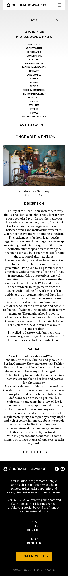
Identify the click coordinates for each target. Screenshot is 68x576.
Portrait (34, 97)
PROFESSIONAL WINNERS (34, 37)
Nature (34, 78)
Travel (34, 112)
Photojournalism (34, 90)
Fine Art (34, 71)
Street (34, 109)
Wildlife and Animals (34, 116)
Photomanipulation (34, 93)
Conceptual (34, 55)
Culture (34, 59)
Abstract (34, 44)
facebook (57, 469)
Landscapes (34, 74)
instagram (62, 469)
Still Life (34, 105)
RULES (34, 526)
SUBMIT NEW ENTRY (34, 556)
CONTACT (34, 530)
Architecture (34, 48)
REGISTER (34, 543)
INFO (34, 522)
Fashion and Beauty (34, 67)
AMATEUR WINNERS (34, 125)
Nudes (34, 82)
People (34, 86)
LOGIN (34, 539)
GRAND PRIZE (34, 31)
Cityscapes (34, 52)
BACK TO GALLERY (34, 452)
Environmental (34, 63)
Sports (34, 101)
